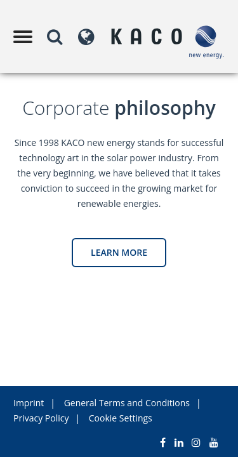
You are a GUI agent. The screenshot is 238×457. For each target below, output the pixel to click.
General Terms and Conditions (127, 403)
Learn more (119, 252)
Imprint (28, 403)
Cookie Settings (120, 418)
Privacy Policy (41, 418)
